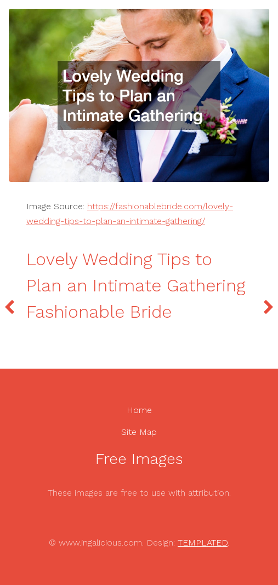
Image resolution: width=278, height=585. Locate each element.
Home (139, 410)
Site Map (139, 432)
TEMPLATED (203, 542)
